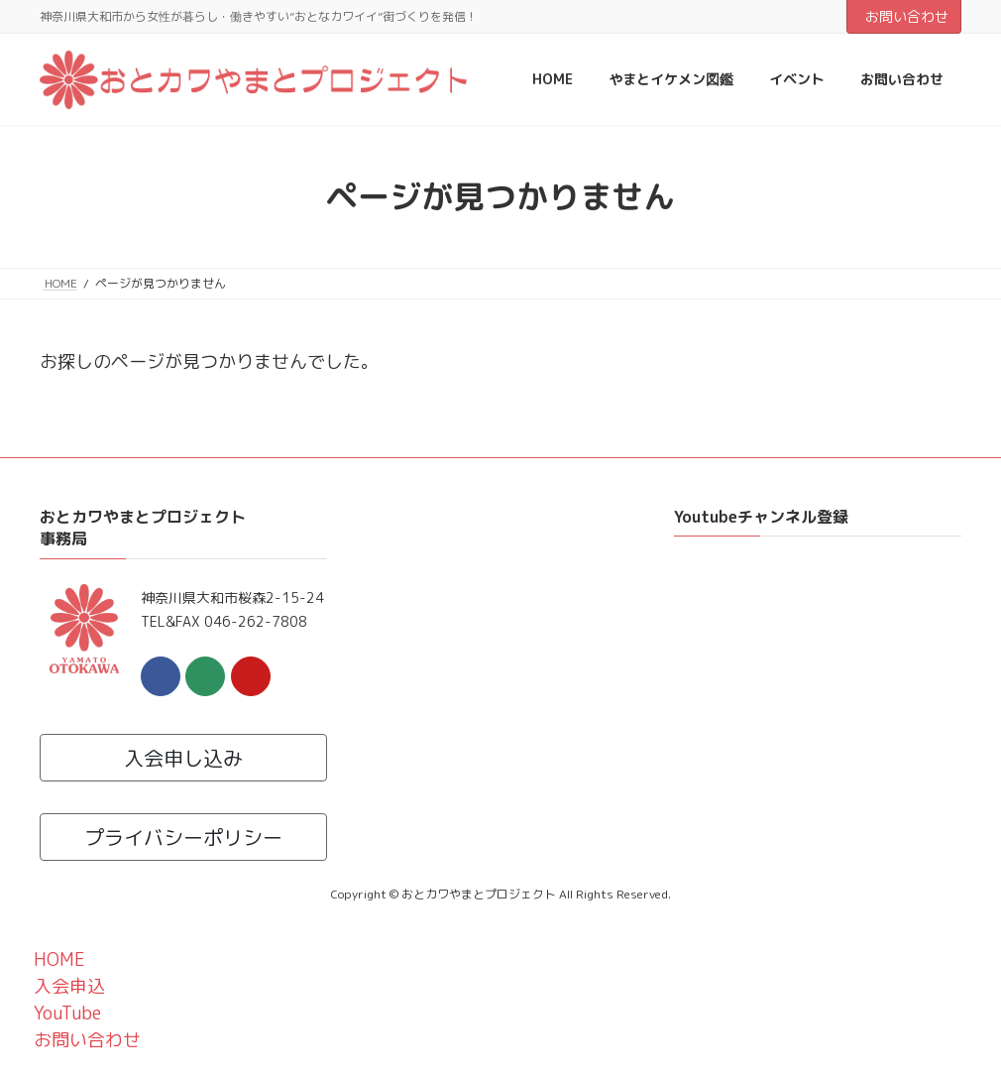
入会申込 (66, 986)
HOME (56, 959)
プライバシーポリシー (183, 837)
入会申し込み (183, 758)
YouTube (64, 1013)
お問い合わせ (906, 16)
